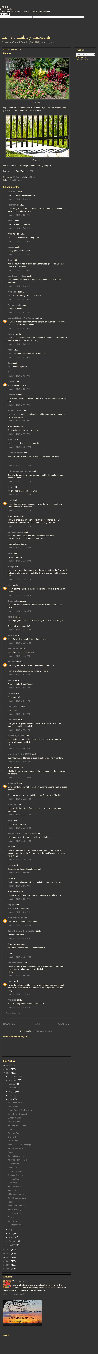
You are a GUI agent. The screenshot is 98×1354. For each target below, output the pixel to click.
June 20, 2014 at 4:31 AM (19, 886)
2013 (8, 1250)
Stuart (10, 439)
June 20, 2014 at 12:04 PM (19, 925)
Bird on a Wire (14, 1122)
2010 (8, 1261)
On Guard (12, 1183)
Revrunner (12, 192)
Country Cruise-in (15, 1175)
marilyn (11, 566)
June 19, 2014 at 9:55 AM (19, 434)
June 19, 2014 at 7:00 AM (19, 228)
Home (37, 1024)
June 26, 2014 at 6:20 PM (19, 1007)
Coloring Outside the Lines (20, 471)
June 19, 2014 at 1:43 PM (19, 656)
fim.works (12, 662)
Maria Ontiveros (15, 963)
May (11, 1230)
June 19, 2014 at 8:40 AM (19, 344)
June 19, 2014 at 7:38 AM (19, 254)
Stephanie (12, 804)
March (12, 1237)
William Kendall (15, 305)
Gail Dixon (12, 720)
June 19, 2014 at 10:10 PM (19, 777)
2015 (8, 1069)
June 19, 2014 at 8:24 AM (19, 286)
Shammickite (14, 601)
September (14, 1088)
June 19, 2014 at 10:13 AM (19, 466)
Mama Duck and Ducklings (19, 1144)
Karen (10, 553)
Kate (10, 350)
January (12, 1245)
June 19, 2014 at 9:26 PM (19, 762)
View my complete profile (14, 1294)
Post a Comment (13, 1013)
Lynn (10, 585)
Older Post (63, 1024)
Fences (11, 1152)
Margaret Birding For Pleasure (22, 318)
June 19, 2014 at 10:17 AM (19, 510)
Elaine (10, 865)
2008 (8, 1269)
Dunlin (11, 1217)
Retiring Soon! (14, 1179)
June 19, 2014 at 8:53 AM (19, 357)
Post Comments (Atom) (42, 1031)
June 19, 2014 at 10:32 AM (19, 561)
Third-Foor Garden (16, 1194)
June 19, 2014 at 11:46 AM (19, 611)
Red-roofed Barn (15, 1225)
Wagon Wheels (14, 1118)
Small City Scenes (16, 736)
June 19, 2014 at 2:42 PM (19, 675)
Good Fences (16, 180)
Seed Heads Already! (17, 1198)
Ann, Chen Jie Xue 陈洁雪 (19, 754)
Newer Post (9, 1024)
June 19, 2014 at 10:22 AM (19, 526)
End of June (13, 1106)
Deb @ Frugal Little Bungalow (21, 931)
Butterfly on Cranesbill (17, 1114)
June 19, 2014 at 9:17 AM (19, 376)
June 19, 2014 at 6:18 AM (19, 199)
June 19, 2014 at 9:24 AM (19, 389)
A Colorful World (15, 918)
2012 (8, 1253)
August (12, 1091)
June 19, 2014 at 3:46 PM (19, 701)
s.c (9, 878)
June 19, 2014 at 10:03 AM (19, 447)
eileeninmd (13, 205)
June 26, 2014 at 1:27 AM (19, 994)
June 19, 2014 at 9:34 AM (19, 405)
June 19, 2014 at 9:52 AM (19, 421)
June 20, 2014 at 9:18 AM (19, 912)
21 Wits (11, 381)
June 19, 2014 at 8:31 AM (19, 299)
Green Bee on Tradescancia (20, 1110)
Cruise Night (13, 1164)
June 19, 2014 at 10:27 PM (19, 799)
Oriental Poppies (15, 1167)
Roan (10, 260)
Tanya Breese (14, 707)
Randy (11, 820)
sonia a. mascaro (15, 532)
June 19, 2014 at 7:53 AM (19, 270)
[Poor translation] (7, 14)
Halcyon (11, 334)
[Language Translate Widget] (85, 54)
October (12, 1084)
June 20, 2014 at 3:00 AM (19, 873)
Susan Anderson (15, 453)
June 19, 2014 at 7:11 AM (19, 241)
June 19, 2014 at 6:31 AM (19, 215)
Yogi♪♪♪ (11, 221)
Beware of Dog (14, 1209)
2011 (8, 1257)
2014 (8, 1073)
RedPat (11, 635)
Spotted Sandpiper (16, 1156)
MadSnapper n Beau (17, 276)
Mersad (11, 247)
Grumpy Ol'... (14, 1129)
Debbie (11, 617)
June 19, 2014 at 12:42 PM (19, 630)
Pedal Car (12, 1190)
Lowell (11, 500)
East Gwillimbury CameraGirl (26, 37)
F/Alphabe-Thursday (17, 1125)
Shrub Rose (13, 1141)
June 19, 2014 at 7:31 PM (19, 730)
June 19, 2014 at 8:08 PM (19, 748)
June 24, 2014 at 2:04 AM (19, 976)
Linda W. (12, 693)
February (13, 1241)
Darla (10, 363)
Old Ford (12, 1137)
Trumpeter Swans (15, 1102)
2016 (8, 1065)
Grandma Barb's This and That (22, 833)
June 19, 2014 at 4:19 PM (19, 714)
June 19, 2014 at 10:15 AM (19, 495)
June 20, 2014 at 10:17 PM (19, 957)
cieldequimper (14, 649)
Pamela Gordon (15, 410)
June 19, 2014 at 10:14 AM (19, 481)
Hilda (10, 487)
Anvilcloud (13, 292)
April (11, 1233)
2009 (8, 1265)
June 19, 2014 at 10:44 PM (19, 815)
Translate (82, 59)
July (11, 1095)
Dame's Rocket (14, 1213)
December (13, 1076)
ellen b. (11, 680)
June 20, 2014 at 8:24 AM (19, 899)
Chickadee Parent (16, 1171)
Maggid (11, 905)
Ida (9, 847)
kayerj (10, 981)
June (11, 1099)
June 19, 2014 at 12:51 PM (19, 643)
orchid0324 (13, 783)
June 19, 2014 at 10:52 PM (19, 828)
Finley (10, 1202)
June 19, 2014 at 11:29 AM (19, 595)
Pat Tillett (12, 1000)
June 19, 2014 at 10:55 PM (19, 841)
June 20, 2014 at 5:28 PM (19, 938)
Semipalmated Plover (17, 1187)
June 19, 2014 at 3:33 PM (19, 688)
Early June (12, 1221)
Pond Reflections (15, 1148)
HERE (31, 171)
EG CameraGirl (21, 1281)
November (13, 1080)
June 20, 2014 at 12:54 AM (19, 860)
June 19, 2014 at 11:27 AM (19, 579)
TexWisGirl (13, 395)
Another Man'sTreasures (18, 1160)
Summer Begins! (15, 1133)
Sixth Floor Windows (17, 1206)
